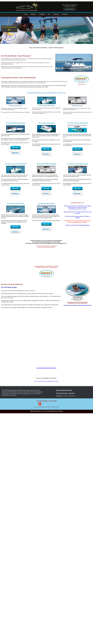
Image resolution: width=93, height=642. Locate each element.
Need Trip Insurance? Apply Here (65, 393)
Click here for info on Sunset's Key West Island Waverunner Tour (77, 305)
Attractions (56, 14)
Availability (42, 14)
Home (26, 14)
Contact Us (65, 14)
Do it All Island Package (9, 287)
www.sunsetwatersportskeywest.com (46, 368)
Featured (33, 14)
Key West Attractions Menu (9, 28)
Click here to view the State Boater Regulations (77, 225)
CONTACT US (59, 395)
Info (49, 14)
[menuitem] (26, 14)
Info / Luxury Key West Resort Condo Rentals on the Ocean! (46, 381)
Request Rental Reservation (64, 390)
